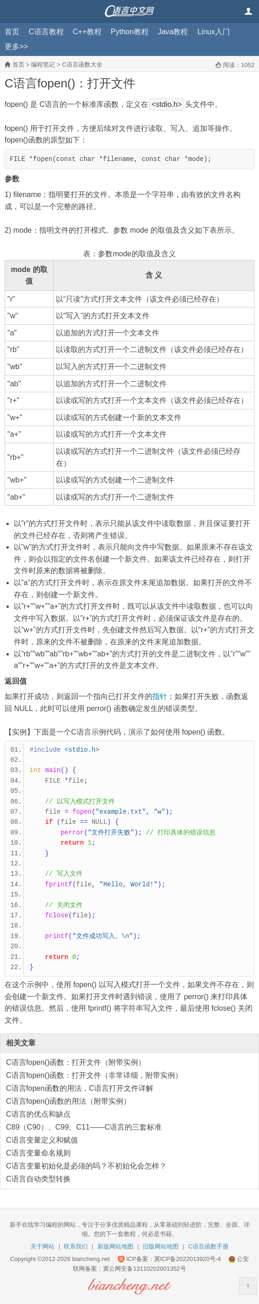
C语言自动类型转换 (38, 1179)
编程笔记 (43, 64)
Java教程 (173, 32)
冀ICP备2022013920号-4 (187, 1258)
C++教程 (87, 32)
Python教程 (130, 32)
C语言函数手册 (208, 1246)
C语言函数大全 (82, 64)
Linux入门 (213, 32)
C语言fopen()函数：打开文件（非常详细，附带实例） (94, 1075)
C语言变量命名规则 (38, 1153)
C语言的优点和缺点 (38, 1114)
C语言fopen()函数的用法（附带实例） (68, 1101)
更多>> (16, 46)
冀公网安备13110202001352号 (144, 1268)
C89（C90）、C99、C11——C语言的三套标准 (84, 1127)
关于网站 (42, 1246)
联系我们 (76, 1246)
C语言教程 (46, 32)
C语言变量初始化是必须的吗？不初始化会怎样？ (86, 1166)
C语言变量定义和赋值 (42, 1140)
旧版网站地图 (161, 1246)
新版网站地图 (115, 1246)
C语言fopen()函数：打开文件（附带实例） (75, 1062)
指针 (159, 696)
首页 (12, 32)
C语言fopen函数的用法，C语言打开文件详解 (79, 1088)
